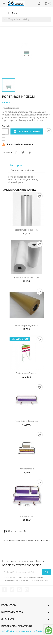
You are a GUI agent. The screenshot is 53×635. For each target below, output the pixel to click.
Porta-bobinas (26, 516)
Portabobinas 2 (26, 468)
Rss (19, 589)
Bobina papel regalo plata (26, 229)
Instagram (27, 589)
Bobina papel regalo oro (26, 325)
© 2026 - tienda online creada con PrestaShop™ (25, 631)
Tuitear (23, 152)
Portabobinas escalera (26, 373)
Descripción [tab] (16, 165)
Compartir (16, 152)
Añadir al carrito (26, 131)
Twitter (12, 589)
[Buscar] (26, 19)
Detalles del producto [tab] (22, 170)
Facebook (4, 589)
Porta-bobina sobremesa (26, 421)
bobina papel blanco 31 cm (26, 277)
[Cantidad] (5, 131)
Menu (12, 13)
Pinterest (30, 152)
